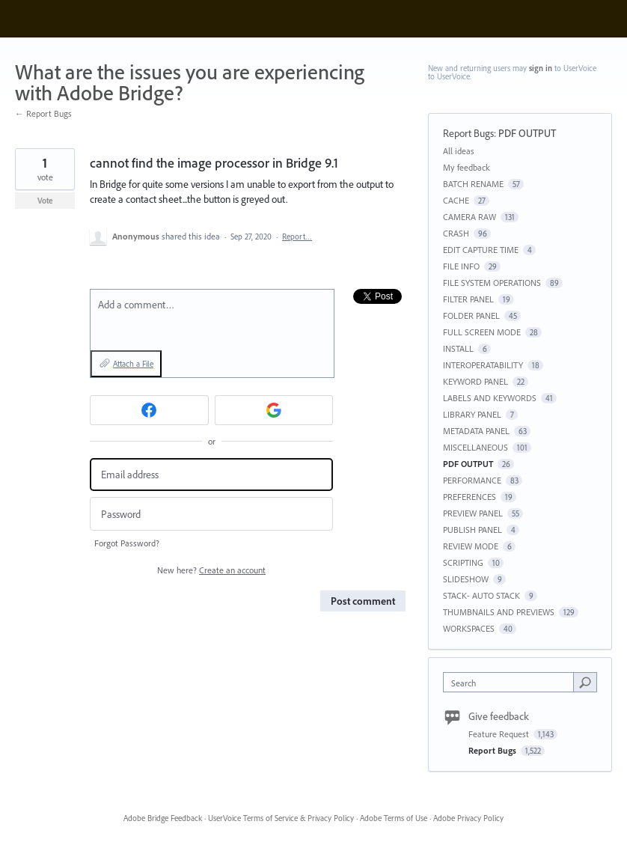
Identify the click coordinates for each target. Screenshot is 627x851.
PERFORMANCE (472, 480)
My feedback (466, 167)
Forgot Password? (126, 543)
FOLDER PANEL (471, 315)
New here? (211, 570)
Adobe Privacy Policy (468, 818)
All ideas (458, 150)
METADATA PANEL (476, 430)
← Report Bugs (43, 113)
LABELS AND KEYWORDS (489, 397)
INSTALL (458, 348)
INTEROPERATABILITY (483, 364)
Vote (45, 200)
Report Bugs (468, 133)
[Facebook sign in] (149, 410)
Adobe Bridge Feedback (162, 818)
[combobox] (511, 682)
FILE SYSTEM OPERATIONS (492, 282)
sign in (540, 68)
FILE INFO (461, 266)
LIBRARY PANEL (472, 414)
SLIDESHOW (466, 579)
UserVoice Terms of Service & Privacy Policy (281, 818)
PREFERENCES (469, 496)
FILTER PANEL (468, 299)
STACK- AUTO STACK (481, 595)
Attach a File (133, 364)
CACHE (456, 200)
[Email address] (211, 475)
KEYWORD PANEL (475, 381)
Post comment (363, 601)
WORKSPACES (469, 628)
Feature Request (499, 733)
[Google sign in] (274, 410)
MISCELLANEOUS (475, 447)
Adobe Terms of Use (393, 818)
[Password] (211, 514)
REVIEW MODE (470, 546)
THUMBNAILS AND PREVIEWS (498, 611)
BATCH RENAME (473, 183)
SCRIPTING (463, 562)
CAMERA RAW (469, 216)
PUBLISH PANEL (472, 529)
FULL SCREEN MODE (482, 332)
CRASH (456, 233)
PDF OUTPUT (527, 133)
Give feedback (498, 716)
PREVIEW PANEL (473, 513)
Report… (297, 236)
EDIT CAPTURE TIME (481, 249)
